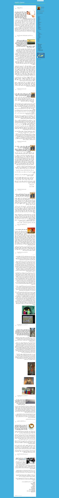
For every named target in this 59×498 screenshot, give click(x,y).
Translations (39, 27)
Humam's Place (39, 46)
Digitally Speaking (40, 44)
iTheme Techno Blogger (16, 497)
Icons (24, 497)
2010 (38, 32)
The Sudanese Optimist (40, 50)
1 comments (34, 191)
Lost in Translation (40, 47)
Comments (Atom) (20, 495)
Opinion (21, 142)
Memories (19, 36)
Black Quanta (20, 497)
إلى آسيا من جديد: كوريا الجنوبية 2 (22, 324)
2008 (38, 39)
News (38, 21)
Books (38, 17)
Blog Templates (33, 497)
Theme (22, 497)
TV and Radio (39, 29)
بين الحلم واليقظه (19, 7)
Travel (20, 325)
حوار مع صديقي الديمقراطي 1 (21, 189)
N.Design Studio (27, 497)
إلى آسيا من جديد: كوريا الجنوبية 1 (22, 395)
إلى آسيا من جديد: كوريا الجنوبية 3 (22, 252)
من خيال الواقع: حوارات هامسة (22, 224)
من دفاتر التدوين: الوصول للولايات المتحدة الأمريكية (25, 35)
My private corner (40, 48)
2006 (38, 41)
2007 (38, 40)
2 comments (34, 254)
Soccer (38, 25)
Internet (38, 18)
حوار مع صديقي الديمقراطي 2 (21, 141)
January (39, 37)
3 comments (34, 422)
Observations (39, 22)
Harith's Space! (19, 2)
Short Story (19, 225)
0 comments (34, 37)
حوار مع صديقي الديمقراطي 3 (21, 88)
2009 (38, 38)
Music (38, 20)
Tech (38, 26)
